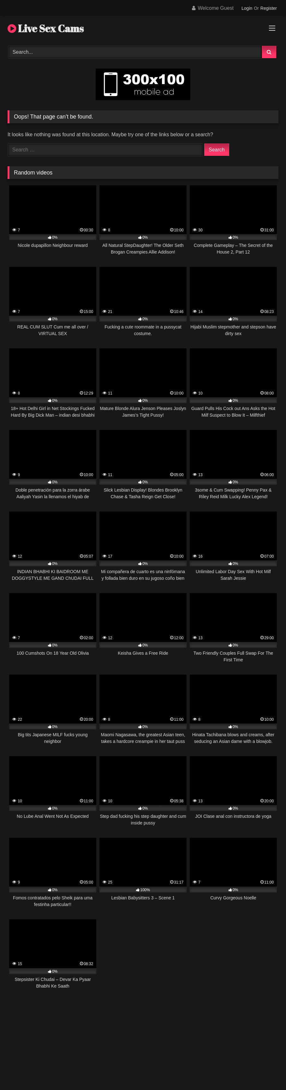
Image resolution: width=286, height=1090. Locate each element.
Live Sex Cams (46, 28)
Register (268, 8)
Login (246, 8)
